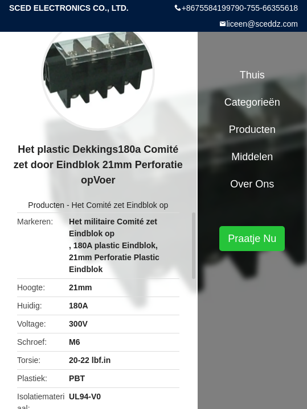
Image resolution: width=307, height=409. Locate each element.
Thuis (252, 75)
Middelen (252, 156)
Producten (46, 205)
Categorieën (252, 102)
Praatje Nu (252, 238)
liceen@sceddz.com (262, 23)
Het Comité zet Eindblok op (120, 205)
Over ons (252, 184)
